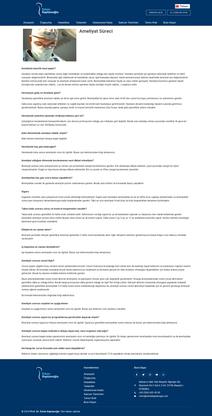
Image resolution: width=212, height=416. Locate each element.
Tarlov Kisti (151, 22)
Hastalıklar (64, 22)
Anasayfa (28, 22)
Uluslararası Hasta (102, 22)
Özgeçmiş (46, 22)
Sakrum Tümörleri (128, 22)
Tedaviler (81, 22)
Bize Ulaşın (169, 22)
